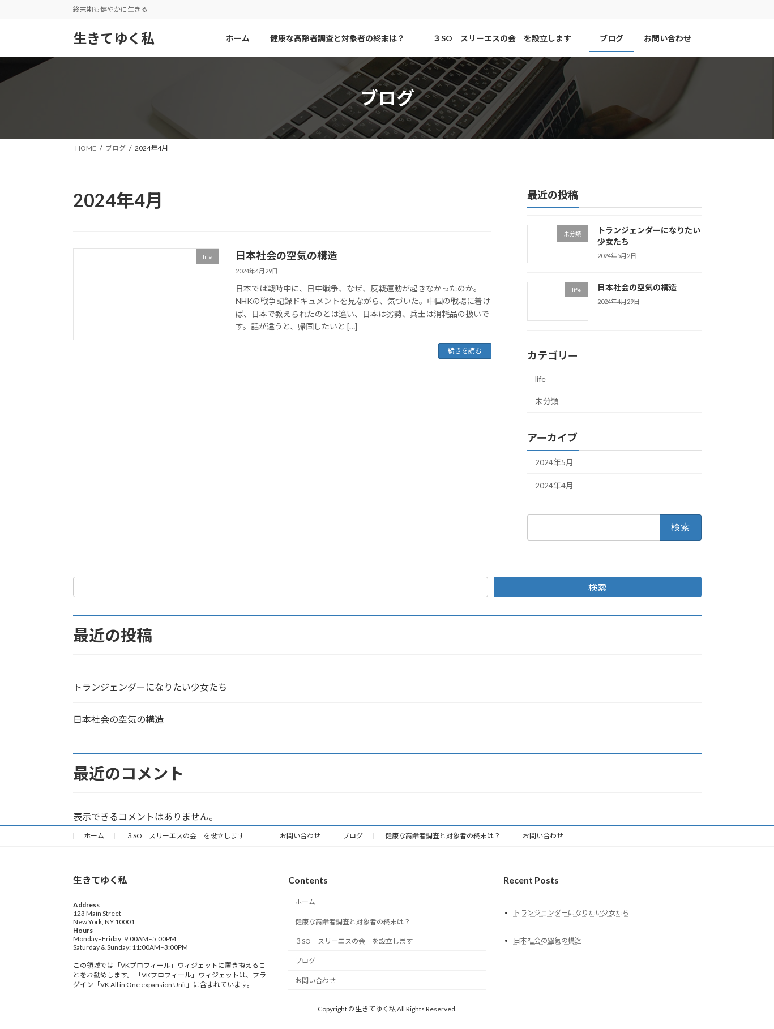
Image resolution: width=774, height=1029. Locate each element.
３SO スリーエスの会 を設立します (192, 835)
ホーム (94, 835)
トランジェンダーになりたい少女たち (150, 686)
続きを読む (465, 350)
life (540, 379)
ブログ (353, 835)
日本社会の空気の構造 (286, 255)
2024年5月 (554, 462)
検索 (597, 587)
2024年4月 (554, 485)
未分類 (547, 401)
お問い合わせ (300, 835)
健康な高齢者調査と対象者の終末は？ (443, 835)
